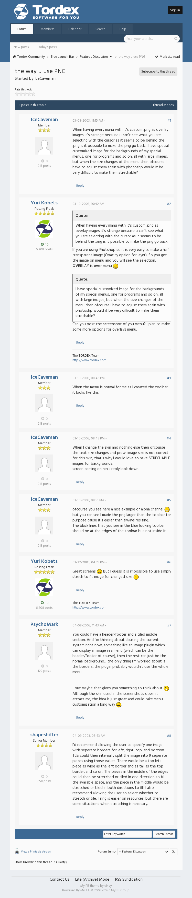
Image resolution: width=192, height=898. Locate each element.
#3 (169, 378)
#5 (169, 500)
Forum (22, 29)
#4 (169, 438)
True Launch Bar (62, 57)
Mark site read (167, 57)
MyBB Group (120, 890)
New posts (21, 47)
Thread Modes (163, 105)
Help (123, 29)
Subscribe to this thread (158, 71)
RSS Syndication (129, 879)
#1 (169, 120)
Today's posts (47, 47)
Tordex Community (31, 57)
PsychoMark (44, 625)
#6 (169, 562)
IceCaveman (44, 120)
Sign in (175, 10)
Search (100, 29)
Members (47, 29)
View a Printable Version (36, 851)
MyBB (84, 890)
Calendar (74, 29)
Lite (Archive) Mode (92, 879)
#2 (169, 204)
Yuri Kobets (44, 203)
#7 (169, 625)
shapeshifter (44, 735)
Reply (80, 186)
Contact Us (59, 879)
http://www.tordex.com (89, 360)
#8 (169, 736)
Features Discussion (94, 57)
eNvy (108, 886)
